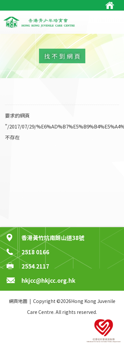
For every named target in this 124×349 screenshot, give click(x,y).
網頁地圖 (18, 301)
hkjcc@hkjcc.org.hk (48, 280)
